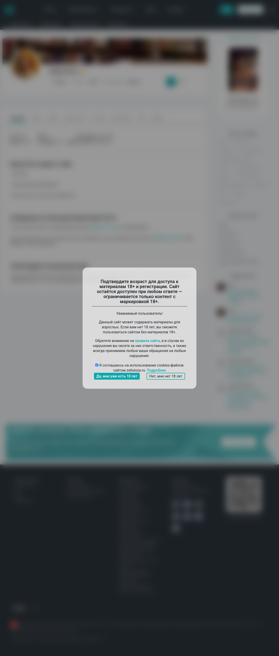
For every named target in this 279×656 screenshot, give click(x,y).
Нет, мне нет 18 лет (165, 376)
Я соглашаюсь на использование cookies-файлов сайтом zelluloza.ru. (139, 368)
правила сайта (147, 340)
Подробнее (156, 370)
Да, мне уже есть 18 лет (116, 376)
